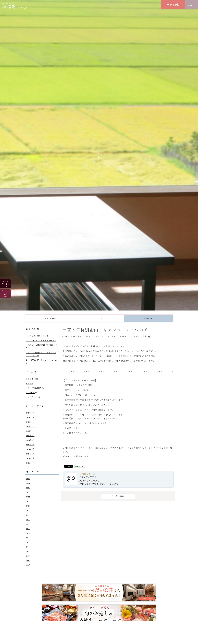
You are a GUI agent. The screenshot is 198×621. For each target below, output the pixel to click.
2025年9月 (30, 435)
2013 (27, 537)
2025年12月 (30, 426)
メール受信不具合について (37, 336)
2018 (28, 515)
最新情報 (29, 383)
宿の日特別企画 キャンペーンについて (42, 361)
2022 (28, 496)
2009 (28, 556)
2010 (28, 551)
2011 (27, 546)
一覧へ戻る (118, 496)
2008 (28, 560)
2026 (28, 478)
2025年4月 (30, 453)
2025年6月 (30, 449)
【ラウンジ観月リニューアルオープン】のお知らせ (41, 354)
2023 (28, 492)
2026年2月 (30, 417)
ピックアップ (31, 397)
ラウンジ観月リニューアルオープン (41, 340)
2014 (28, 533)
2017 (28, 519)
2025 (28, 483)
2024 (28, 487)
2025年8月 (30, 440)
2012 (28, 542)
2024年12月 (30, 462)
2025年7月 (30, 444)
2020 (28, 505)
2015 (28, 528)
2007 (28, 565)
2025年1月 (30, 458)
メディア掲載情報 (33, 388)
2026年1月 (30, 421)
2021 (28, 501)
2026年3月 (30, 412)
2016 (28, 524)
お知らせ (29, 379)
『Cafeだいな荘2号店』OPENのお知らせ (41, 346)
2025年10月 (30, 431)
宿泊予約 (173, 4)
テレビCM (30, 392)
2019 (28, 510)
